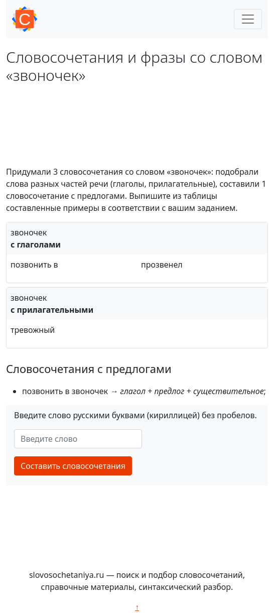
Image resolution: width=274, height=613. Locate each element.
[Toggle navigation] (248, 19)
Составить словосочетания (73, 465)
